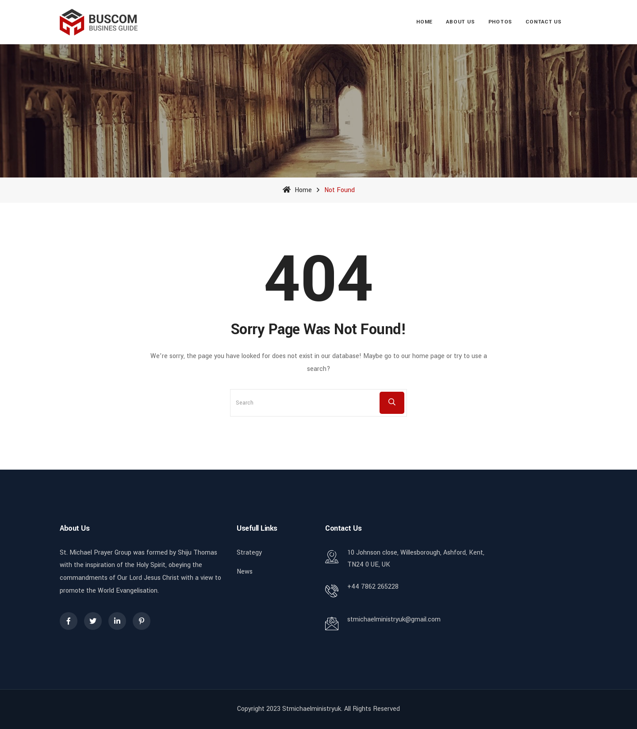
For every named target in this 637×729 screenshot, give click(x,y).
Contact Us (544, 22)
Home (424, 22)
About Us (460, 22)
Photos (500, 22)
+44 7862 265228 (373, 586)
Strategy (249, 552)
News (245, 571)
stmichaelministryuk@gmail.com (394, 619)
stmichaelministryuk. (312, 709)
